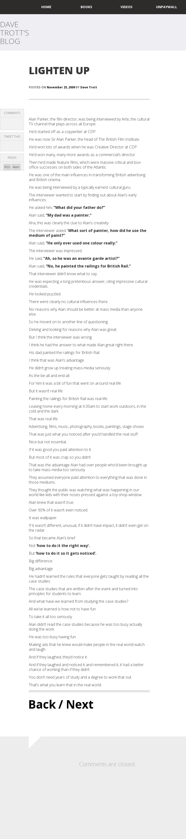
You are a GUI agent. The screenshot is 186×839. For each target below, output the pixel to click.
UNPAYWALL (166, 7)
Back (42, 704)
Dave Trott (88, 87)
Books (86, 7)
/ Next (76, 704)
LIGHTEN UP (59, 70)
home (46, 7)
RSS (7, 167)
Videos (126, 7)
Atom (16, 167)
